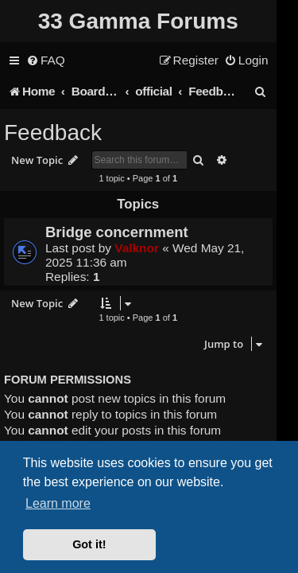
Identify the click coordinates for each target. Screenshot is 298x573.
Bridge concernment (116, 232)
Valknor (136, 248)
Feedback (53, 132)
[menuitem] (45, 60)
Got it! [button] (89, 544)
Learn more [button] (58, 503)
